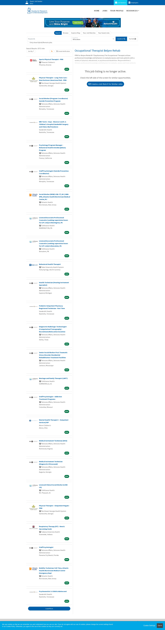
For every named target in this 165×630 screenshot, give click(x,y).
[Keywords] (49, 39)
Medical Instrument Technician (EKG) (53, 441)
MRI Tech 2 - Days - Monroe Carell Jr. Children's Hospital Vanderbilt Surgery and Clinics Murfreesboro (53, 124)
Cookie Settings (149, 625)
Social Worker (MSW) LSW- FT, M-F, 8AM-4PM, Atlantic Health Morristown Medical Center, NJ (54, 196)
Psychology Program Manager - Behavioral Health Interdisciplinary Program (52, 147)
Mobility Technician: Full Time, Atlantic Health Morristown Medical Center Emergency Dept (54, 570)
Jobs (104, 10)
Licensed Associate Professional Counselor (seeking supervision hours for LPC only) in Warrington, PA (53, 220)
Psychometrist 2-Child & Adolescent (53, 591)
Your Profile (117, 10)
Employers (133, 2)
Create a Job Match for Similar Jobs (105, 84)
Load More (49, 609)
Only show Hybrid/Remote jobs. (41, 42)
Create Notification (63, 51)
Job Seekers (120, 2)
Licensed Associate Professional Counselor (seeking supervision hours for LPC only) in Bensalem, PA (53, 243)
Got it (160, 625)
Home (96, 10)
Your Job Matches (89, 33)
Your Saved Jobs (104, 33)
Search (57, 33)
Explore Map (75, 33)
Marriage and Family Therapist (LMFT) (53, 378)
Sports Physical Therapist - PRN (51, 59)
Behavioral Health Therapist (50, 264)
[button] (132, 39)
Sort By (30, 51)
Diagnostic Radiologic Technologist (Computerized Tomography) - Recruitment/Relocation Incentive (53, 329)
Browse (65, 33)
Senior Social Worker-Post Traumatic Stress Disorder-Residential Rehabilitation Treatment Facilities (53, 355)
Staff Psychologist (46, 547)
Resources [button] (132, 10)
